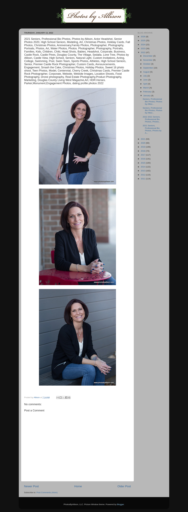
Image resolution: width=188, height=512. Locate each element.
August (146, 72)
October (147, 64)
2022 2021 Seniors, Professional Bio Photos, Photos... (151, 119)
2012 (143, 175)
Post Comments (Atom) (47, 492)
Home (78, 486)
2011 (143, 179)
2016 (143, 159)
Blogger (120, 504)
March (146, 88)
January (147, 95)
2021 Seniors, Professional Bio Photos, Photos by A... (152, 129)
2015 (143, 163)
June (145, 80)
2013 (143, 171)
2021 (143, 139)
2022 (143, 52)
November (148, 60)
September (148, 68)
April (145, 84)
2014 (143, 167)
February (147, 92)
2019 (143, 147)
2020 (143, 143)
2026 (143, 36)
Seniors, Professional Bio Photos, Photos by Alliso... (152, 101)
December (148, 56)
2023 (143, 48)
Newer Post (31, 486)
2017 (143, 155)
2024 (143, 44)
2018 (143, 151)
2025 (143, 40)
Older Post (124, 486)
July (145, 76)
